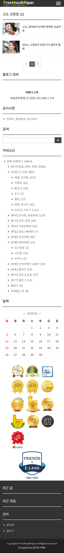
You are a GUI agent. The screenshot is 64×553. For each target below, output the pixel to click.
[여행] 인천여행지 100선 (27, 264)
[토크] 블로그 (21, 280)
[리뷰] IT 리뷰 (22, 172)
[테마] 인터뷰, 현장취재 (27, 215)
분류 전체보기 (19, 161)
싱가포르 (21, 247)
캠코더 (21, 188)
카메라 (21, 183)
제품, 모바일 (25, 177)
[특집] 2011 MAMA (24, 231)
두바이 (20, 258)
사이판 (21, 253)
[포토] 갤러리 (21, 269)
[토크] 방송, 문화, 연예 (28, 166)
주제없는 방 (19, 291)
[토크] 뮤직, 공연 (23, 220)
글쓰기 (10, 531)
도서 (19, 193)
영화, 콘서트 (24, 204)
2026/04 (32, 313)
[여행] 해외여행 (22, 242)
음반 (20, 199)
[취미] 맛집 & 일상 (24, 274)
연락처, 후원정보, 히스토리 (21, 119)
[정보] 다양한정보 (23, 226)
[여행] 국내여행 (22, 237)
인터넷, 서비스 (26, 210)
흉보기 (16, 285)
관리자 (10, 525)
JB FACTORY (39, 547)
